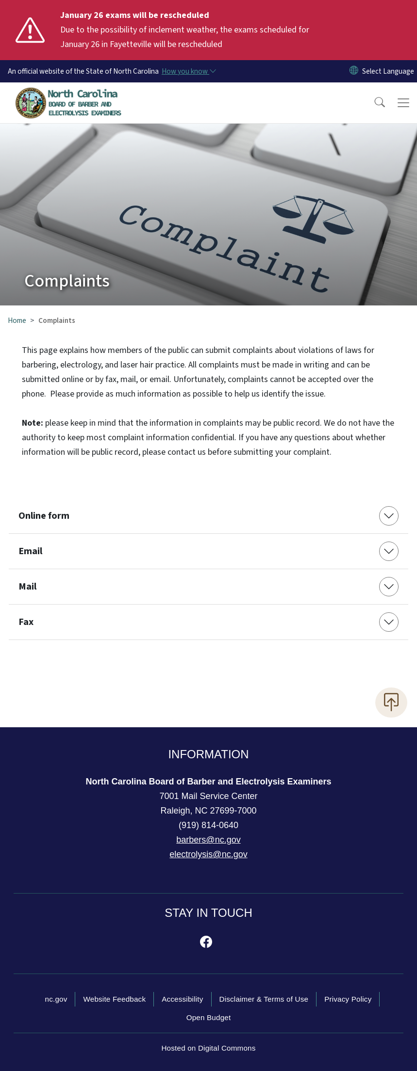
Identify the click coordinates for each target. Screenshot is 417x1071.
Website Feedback (114, 999)
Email (30, 551)
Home (17, 320)
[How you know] (188, 71)
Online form (43, 516)
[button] (373, 102)
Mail (27, 586)
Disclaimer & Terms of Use (264, 999)
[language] (388, 71)
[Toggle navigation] (403, 102)
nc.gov (56, 999)
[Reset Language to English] (354, 71)
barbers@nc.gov (208, 840)
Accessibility (182, 999)
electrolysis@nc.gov (208, 854)
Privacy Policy (347, 999)
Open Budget (208, 1017)
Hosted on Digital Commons (208, 1048)
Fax (25, 622)
